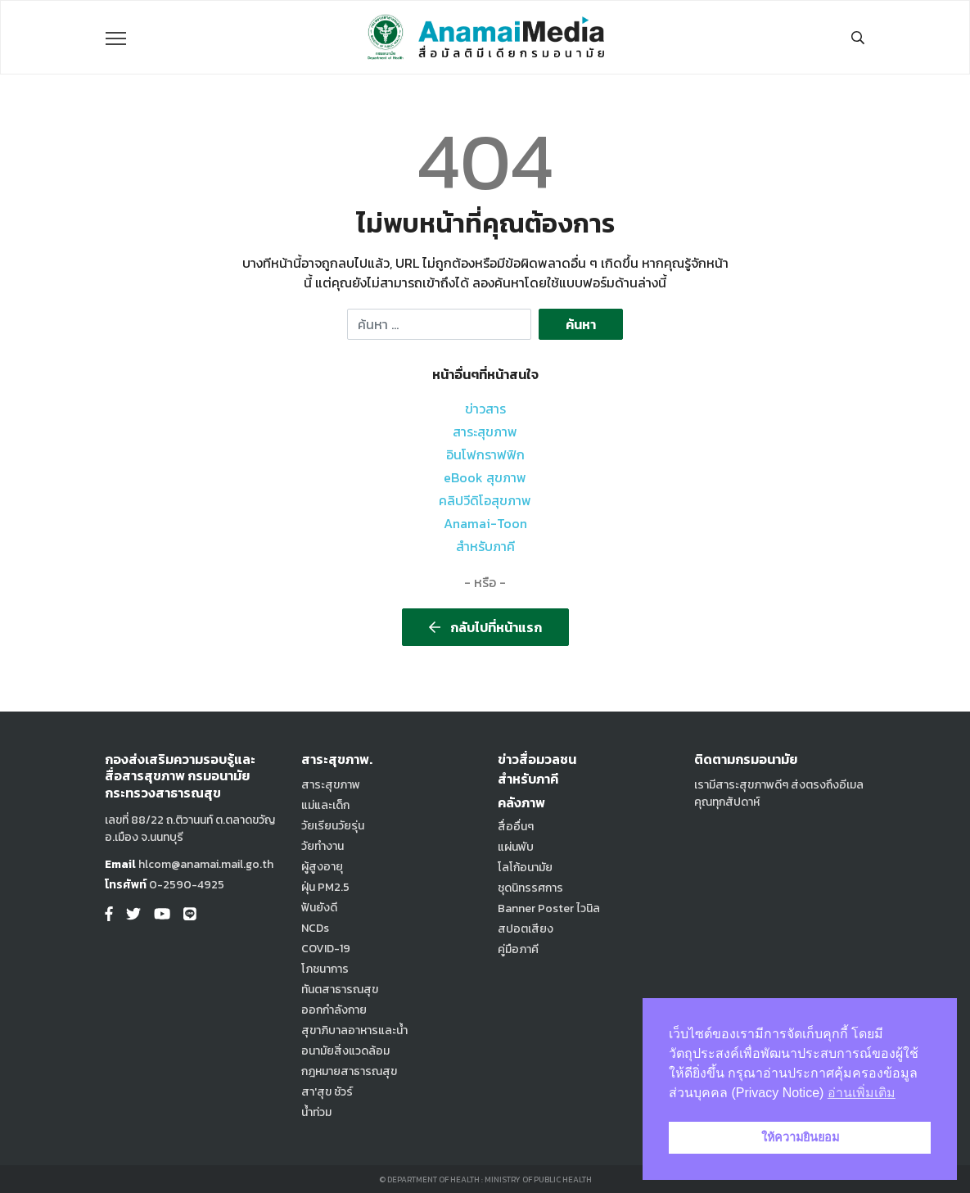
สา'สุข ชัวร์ (327, 1091)
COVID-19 (325, 948)
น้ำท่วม (316, 1112)
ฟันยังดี (319, 907)
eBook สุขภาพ (485, 477)
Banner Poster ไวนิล (549, 908)
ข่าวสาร (485, 408)
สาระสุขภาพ (485, 431)
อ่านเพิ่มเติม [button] (862, 1093)
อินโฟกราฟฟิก (485, 454)
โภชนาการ (325, 969)
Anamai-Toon (485, 523)
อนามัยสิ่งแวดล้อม (345, 1051)
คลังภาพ (521, 802)
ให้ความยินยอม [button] (800, 1137)
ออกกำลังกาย (334, 1010)
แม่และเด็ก (325, 805)
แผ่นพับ (516, 847)
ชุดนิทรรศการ (530, 888)
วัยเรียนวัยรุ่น (332, 825)
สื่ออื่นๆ (516, 826)
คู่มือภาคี (518, 949)
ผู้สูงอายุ (322, 866)
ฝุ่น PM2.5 (325, 887)
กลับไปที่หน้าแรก (485, 627)
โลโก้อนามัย (525, 867)
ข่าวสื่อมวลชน (537, 759)
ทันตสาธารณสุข (339, 989)
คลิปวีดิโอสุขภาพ (485, 500)
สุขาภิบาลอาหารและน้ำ (354, 1030)
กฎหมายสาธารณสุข (349, 1071)
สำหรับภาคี (485, 546)
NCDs (315, 928)
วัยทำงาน (322, 846)
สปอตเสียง (525, 929)
